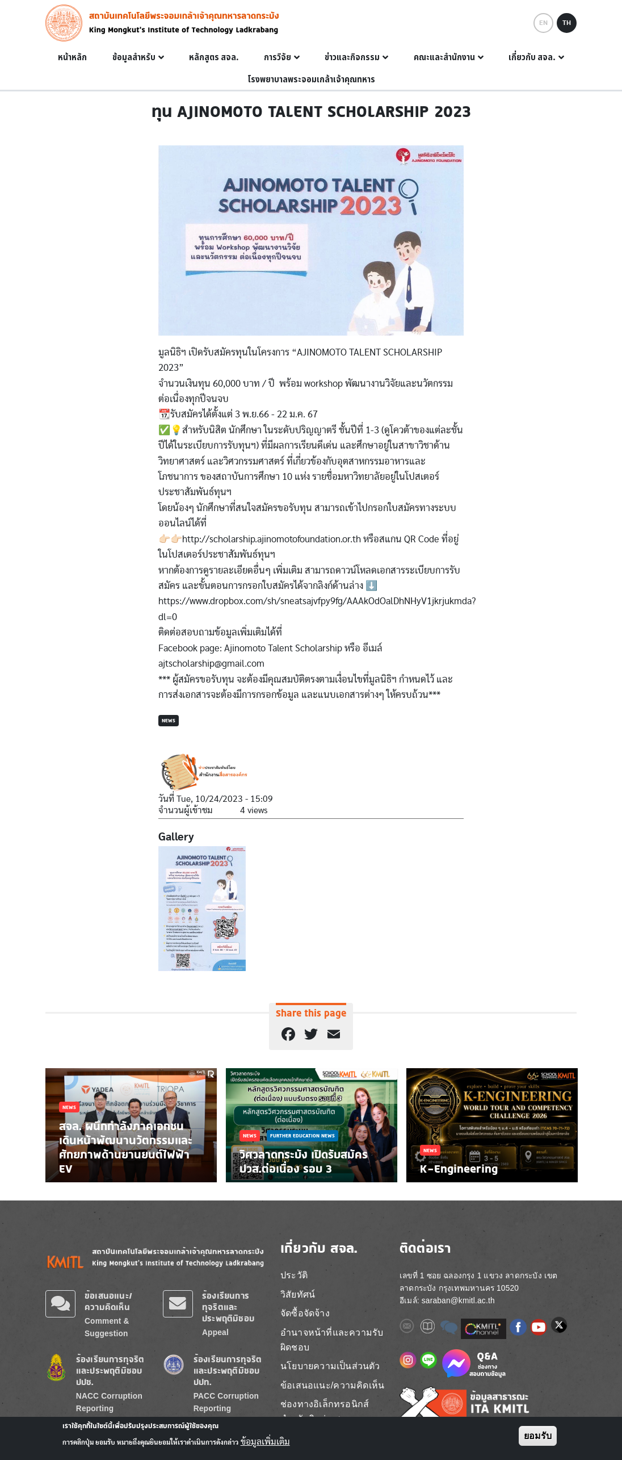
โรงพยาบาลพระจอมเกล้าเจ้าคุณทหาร (311, 79)
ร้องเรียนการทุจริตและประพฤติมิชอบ (228, 1307)
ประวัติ (294, 1275)
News (168, 720)
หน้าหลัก (72, 57)
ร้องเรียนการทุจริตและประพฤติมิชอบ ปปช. (110, 1370)
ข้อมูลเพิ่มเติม (265, 1441)
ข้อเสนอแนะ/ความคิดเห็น (108, 1301)
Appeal (215, 1332)
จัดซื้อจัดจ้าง (305, 1313)
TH (566, 22)
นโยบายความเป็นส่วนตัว (330, 1366)
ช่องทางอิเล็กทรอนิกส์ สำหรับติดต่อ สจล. (324, 1411)
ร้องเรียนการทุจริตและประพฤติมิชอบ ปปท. (228, 1370)
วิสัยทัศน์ (297, 1294)
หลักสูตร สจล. (214, 57)
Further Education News (302, 1135)
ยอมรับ (538, 1436)
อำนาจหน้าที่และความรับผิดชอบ (331, 1340)
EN (543, 22)
